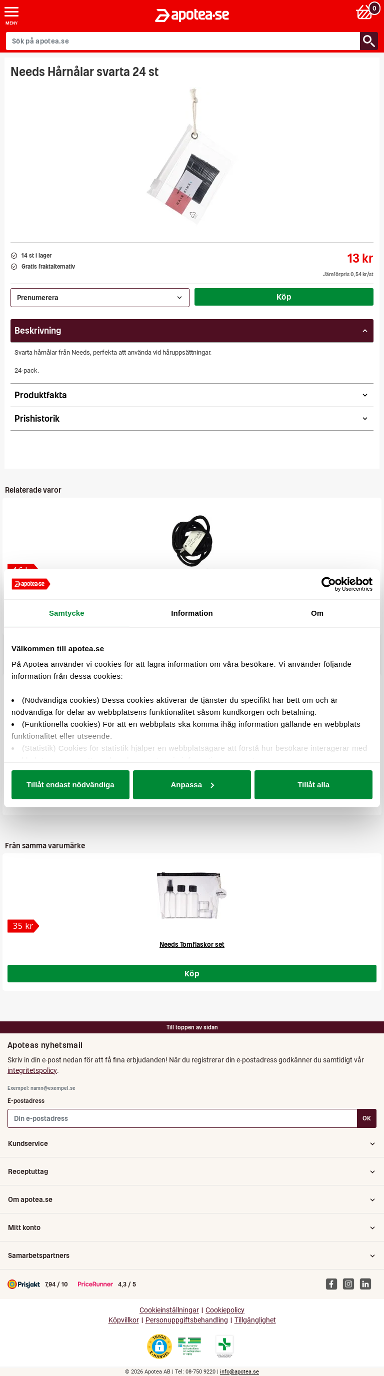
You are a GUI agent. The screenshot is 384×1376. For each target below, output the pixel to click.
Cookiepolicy (225, 1310)
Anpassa (192, 784)
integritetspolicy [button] (32, 1070)
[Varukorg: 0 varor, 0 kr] (366, 12)
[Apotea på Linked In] (368, 1283)
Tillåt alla (314, 784)
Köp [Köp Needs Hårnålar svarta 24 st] (284, 297)
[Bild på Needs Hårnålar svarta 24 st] (192, 157)
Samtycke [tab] (66, 613)
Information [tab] (192, 613)
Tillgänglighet (255, 1320)
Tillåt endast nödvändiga (70, 784)
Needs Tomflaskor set (192, 944)
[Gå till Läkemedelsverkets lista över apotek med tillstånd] (225, 1346)
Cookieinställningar (169, 1310)
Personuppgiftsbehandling (187, 1320)
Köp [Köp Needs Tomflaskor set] (192, 973)
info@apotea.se (239, 1371)
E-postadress (26, 1100)
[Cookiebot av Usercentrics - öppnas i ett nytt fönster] (328, 584)
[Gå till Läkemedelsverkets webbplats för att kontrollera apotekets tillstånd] (189, 1346)
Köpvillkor (123, 1320)
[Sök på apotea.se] (183, 41)
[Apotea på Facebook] (334, 1283)
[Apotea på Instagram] (351, 1283)
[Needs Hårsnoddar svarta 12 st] (192, 540)
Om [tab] (317, 613)
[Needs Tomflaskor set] (24, 926)
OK (366, 1118)
